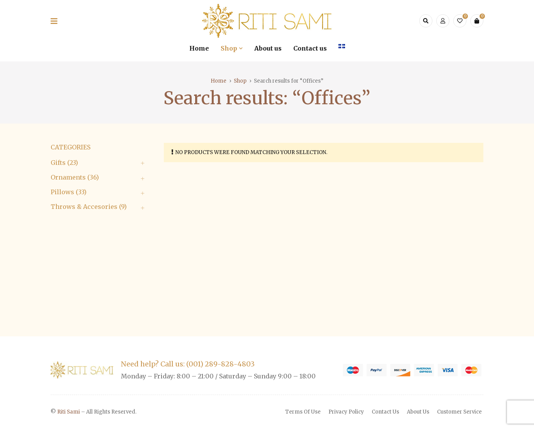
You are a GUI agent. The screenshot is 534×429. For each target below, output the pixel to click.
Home (218, 81)
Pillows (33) (69, 192)
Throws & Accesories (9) (89, 206)
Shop (240, 81)
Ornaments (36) (75, 177)
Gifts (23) (64, 162)
